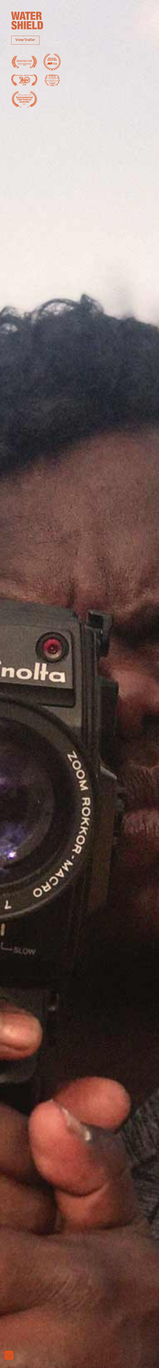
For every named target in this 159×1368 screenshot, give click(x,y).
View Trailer (25, 40)
